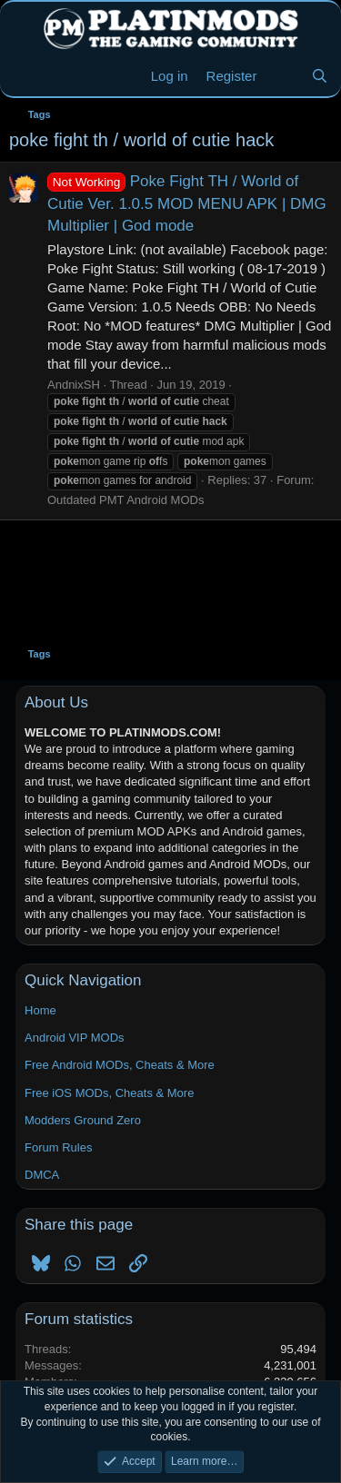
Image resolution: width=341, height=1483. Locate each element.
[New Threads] (283, 76)
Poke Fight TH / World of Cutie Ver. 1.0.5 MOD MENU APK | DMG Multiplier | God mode (186, 203)
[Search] (319, 76)
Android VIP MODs (75, 1037)
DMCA (42, 1174)
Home (40, 1010)
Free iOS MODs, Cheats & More (109, 1093)
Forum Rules (58, 1147)
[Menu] (25, 76)
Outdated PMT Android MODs (125, 500)
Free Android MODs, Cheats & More (120, 1065)
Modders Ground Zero (83, 1120)
